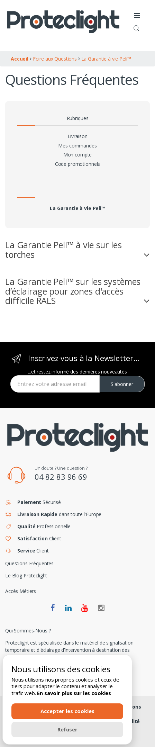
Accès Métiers (20, 591)
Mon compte (77, 154)
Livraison (78, 136)
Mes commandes (77, 145)
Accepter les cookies (67, 711)
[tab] (77, 250)
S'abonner (122, 384)
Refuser (67, 729)
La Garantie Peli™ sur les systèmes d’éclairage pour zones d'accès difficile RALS (72, 291)
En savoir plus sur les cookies (74, 693)
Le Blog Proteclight (26, 575)
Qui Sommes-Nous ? (28, 630)
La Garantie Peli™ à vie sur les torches (63, 249)
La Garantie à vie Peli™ (77, 208)
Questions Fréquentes (29, 563)
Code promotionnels (77, 164)
